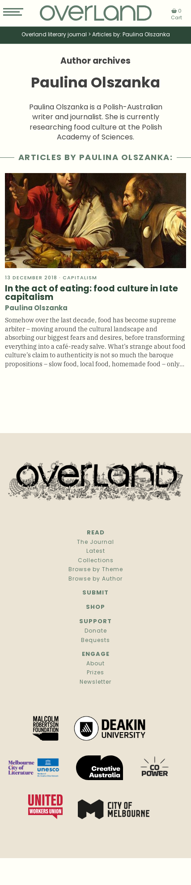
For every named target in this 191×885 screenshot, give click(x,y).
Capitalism (80, 278)
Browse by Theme (95, 570)
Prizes (95, 673)
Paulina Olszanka (36, 308)
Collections (96, 561)
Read (96, 533)
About (95, 664)
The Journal (95, 542)
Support (95, 622)
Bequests (95, 640)
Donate (96, 631)
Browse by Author (95, 579)
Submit (95, 593)
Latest (95, 551)
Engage (96, 654)
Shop (95, 607)
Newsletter (95, 682)
